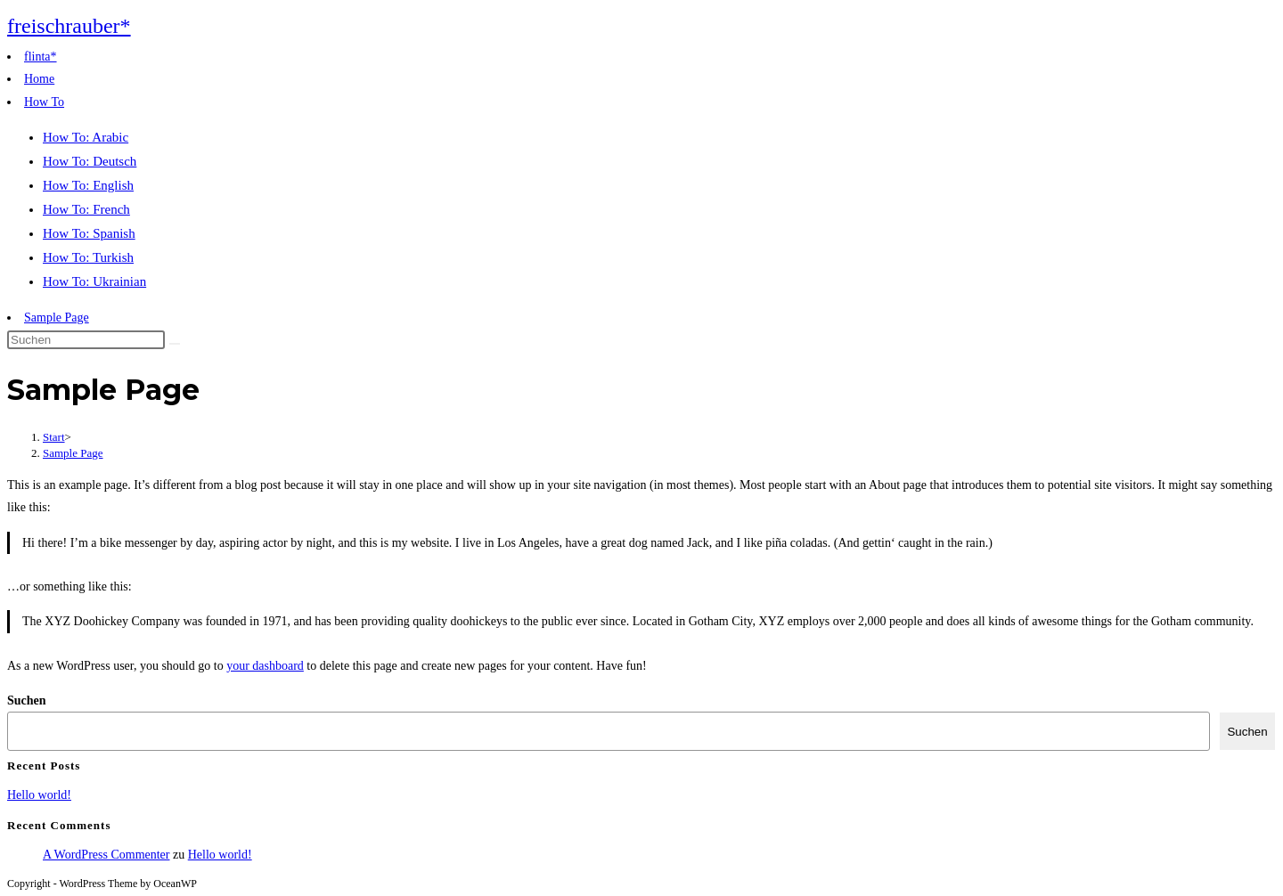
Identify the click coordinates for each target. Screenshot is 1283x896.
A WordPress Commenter (106, 854)
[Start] (54, 437)
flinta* (40, 56)
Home (39, 79)
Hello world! (39, 795)
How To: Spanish (89, 233)
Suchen (26, 700)
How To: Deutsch (89, 161)
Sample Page (56, 317)
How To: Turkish (88, 257)
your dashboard (265, 665)
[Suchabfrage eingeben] (86, 339)
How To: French (86, 209)
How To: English (88, 185)
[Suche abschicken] (174, 344)
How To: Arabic (85, 137)
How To (44, 102)
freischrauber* (69, 25)
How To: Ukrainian (94, 281)
